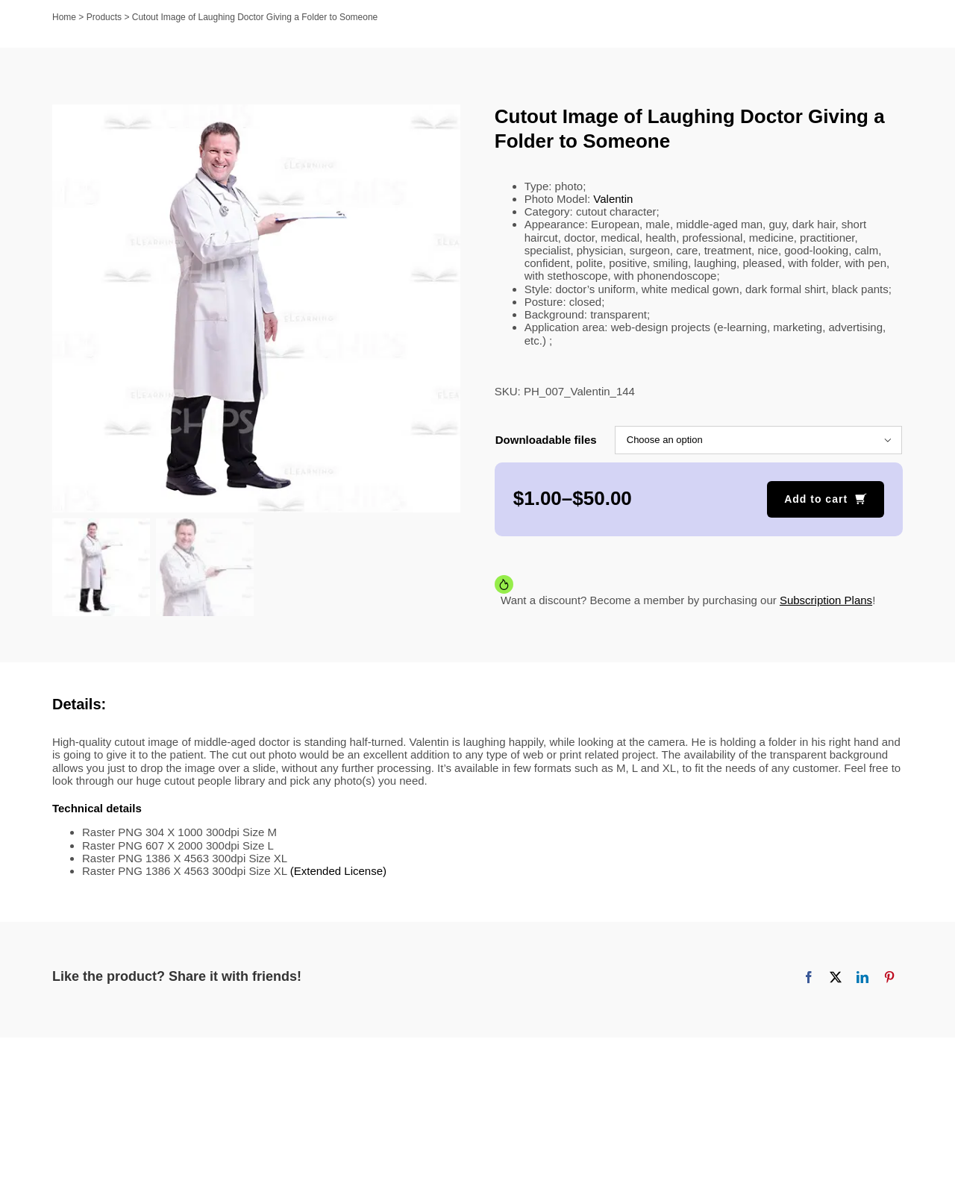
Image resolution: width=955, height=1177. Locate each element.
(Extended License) (338, 870)
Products (104, 17)
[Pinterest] (889, 977)
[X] (835, 977)
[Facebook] (808, 977)
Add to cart (816, 499)
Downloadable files (546, 439)
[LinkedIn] (862, 977)
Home (64, 17)
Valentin (613, 198)
